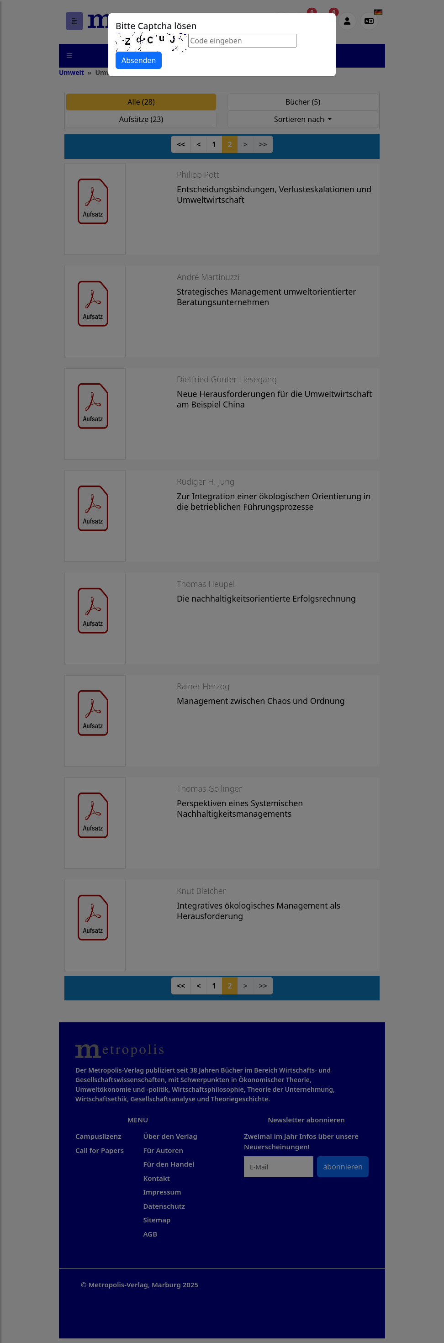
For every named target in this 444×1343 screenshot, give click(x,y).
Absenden (139, 60)
